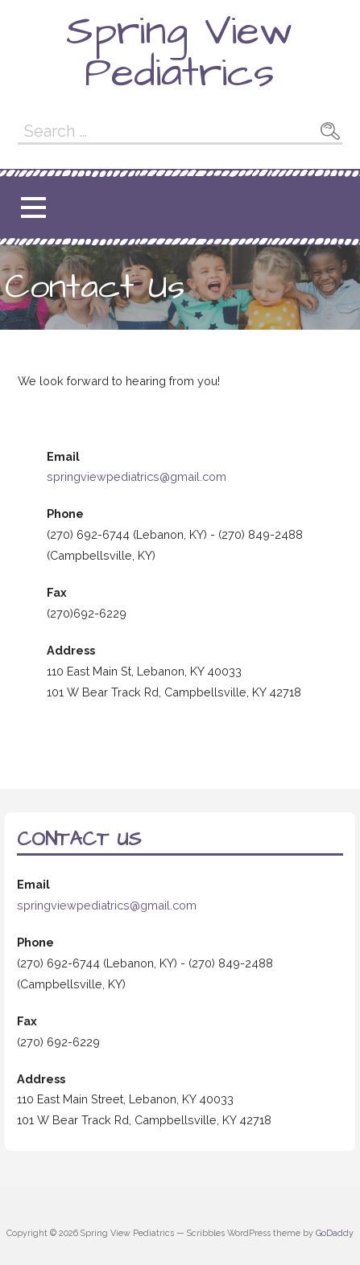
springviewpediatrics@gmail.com (136, 476)
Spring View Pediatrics (179, 52)
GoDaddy (335, 1233)
